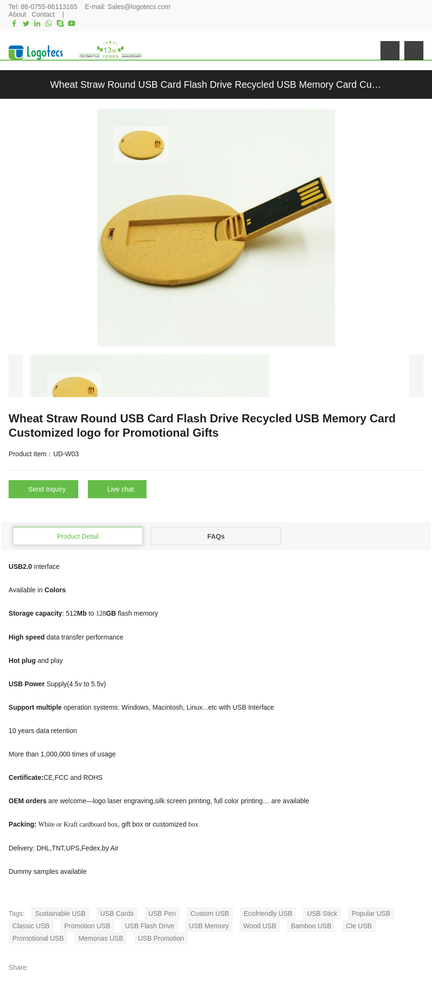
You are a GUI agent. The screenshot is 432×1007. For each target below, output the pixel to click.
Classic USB (31, 926)
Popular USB (371, 913)
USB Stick (322, 913)
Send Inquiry (47, 489)
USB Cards (117, 913)
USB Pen (162, 913)
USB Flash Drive (149, 926)
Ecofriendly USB (268, 913)
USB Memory (209, 926)
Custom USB (209, 913)
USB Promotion (161, 938)
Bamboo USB (311, 926)
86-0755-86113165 (49, 6)
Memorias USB (100, 938)
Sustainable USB (60, 913)
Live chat (120, 489)
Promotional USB (37, 938)
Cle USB (359, 926)
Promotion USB (87, 926)
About (17, 14)
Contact (43, 14)
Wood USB (259, 926)
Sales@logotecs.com (138, 6)
